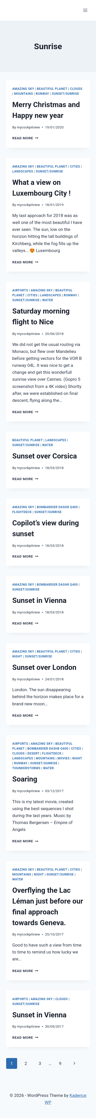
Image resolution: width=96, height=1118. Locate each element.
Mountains (23, 94)
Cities (75, 166)
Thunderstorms (26, 768)
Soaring (24, 779)
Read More (25, 138)
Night (17, 656)
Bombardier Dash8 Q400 (57, 507)
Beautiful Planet (52, 89)
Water (47, 300)
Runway (42, 94)
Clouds (76, 89)
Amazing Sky (23, 89)
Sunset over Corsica (44, 456)
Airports (20, 290)
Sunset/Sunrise (65, 94)
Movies (64, 758)
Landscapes (22, 171)
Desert (33, 753)
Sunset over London (44, 667)
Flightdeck (22, 512)
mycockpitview (28, 127)
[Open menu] (85, 10)
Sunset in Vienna (39, 600)
